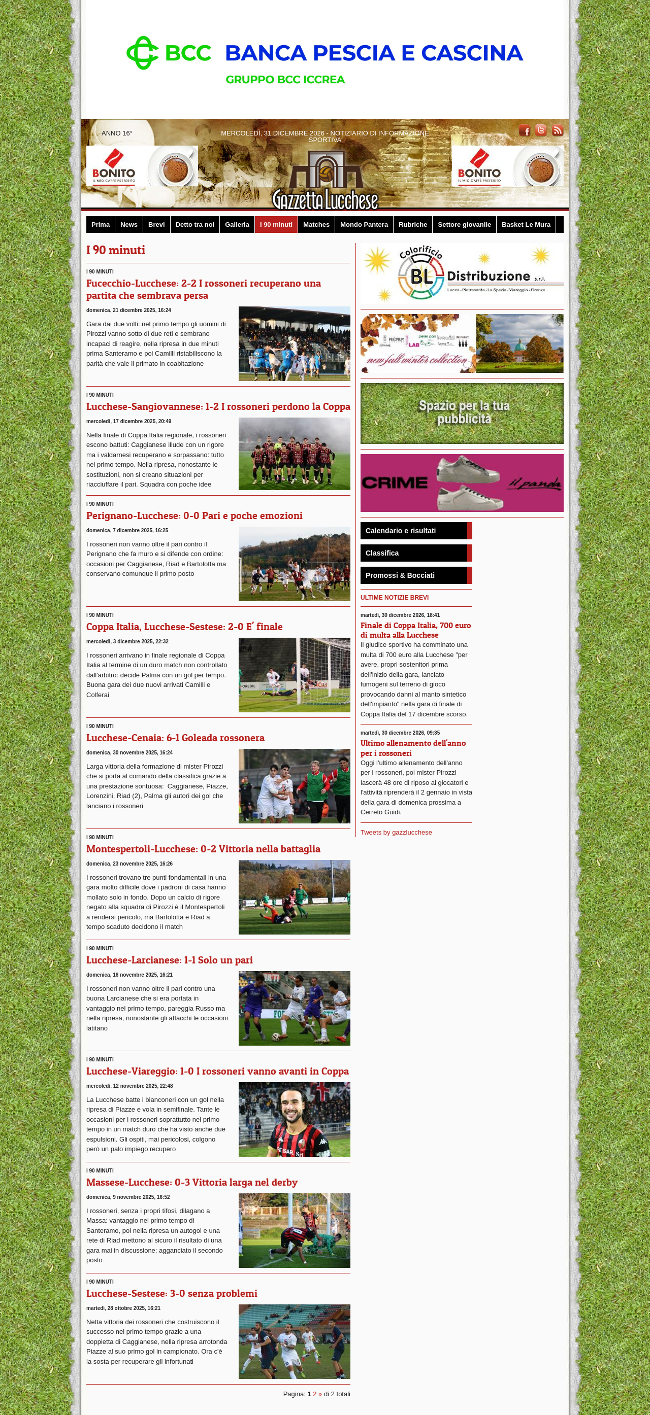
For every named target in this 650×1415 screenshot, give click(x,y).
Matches (316, 224)
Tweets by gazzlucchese (396, 832)
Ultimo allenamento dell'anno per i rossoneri (413, 747)
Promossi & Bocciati (400, 575)
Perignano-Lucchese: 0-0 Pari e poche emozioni (194, 515)
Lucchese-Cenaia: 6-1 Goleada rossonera (175, 738)
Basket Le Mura (526, 224)
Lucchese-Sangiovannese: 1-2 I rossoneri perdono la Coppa (218, 406)
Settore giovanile (464, 224)
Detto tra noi (195, 224)
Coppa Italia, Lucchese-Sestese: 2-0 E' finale (184, 626)
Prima (100, 224)
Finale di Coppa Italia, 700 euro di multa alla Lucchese (416, 630)
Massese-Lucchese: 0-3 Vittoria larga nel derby (192, 1182)
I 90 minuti (276, 224)
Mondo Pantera (364, 224)
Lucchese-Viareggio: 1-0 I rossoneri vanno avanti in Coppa (217, 1071)
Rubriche (413, 224)
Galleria (237, 224)
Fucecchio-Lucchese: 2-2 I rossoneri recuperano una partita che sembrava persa (203, 289)
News (129, 224)
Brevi (156, 224)
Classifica (382, 553)
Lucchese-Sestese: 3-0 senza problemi (171, 1293)
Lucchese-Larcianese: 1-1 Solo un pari (169, 960)
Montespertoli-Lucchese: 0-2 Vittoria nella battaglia (203, 849)
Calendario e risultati (401, 531)
